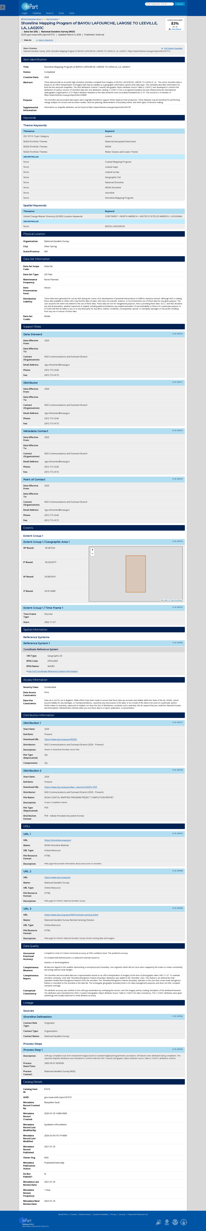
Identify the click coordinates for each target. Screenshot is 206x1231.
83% (175, 23)
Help (71, 13)
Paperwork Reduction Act (138, 1214)
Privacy (113, 1214)
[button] (92, 550)
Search (49, 13)
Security (122, 1214)
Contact (74, 1214)
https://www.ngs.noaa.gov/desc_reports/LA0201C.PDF (70, 787)
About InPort (63, 1214)
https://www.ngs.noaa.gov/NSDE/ (60, 739)
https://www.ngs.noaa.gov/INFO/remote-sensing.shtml (71, 914)
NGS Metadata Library (33, 19)
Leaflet (164, 600)
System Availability (100, 1214)
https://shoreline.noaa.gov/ (57, 840)
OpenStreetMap (176, 600)
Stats (61, 13)
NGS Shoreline (52, 19)
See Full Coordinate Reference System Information (53, 671)
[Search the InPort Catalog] (159, 4)
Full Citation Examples (173, 48)
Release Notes (85, 1214)
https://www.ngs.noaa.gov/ (57, 877)
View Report (176, 29)
